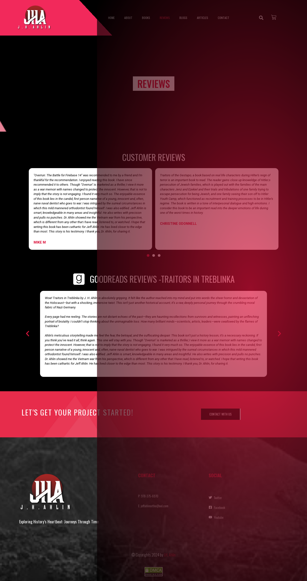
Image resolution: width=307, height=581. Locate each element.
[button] (27, 333)
